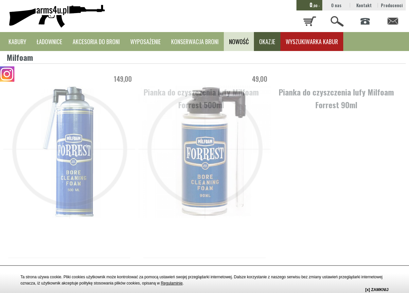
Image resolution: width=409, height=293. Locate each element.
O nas (336, 5)
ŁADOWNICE (49, 41)
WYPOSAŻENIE (145, 41)
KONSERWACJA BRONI (195, 41)
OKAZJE (267, 41)
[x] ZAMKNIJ (376, 289)
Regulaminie (172, 283)
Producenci (392, 5)
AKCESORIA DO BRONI (96, 41)
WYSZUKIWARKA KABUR (312, 41)
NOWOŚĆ (239, 41)
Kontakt (364, 5)
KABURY (17, 41)
